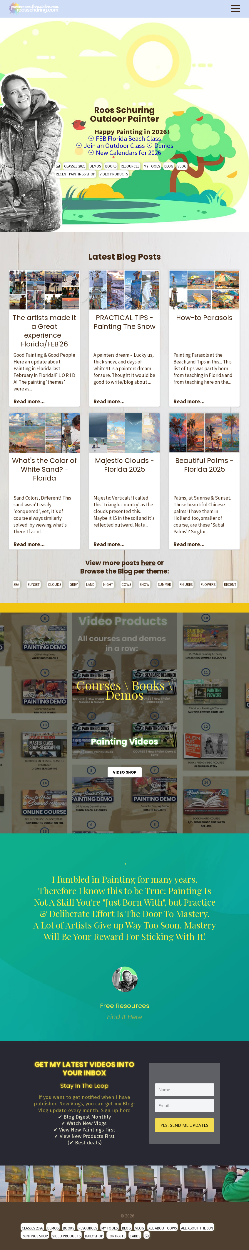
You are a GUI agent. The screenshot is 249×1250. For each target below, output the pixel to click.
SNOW (144, 583)
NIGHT (108, 583)
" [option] (124, 940)
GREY (73, 583)
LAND (90, 583)
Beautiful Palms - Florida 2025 (204, 464)
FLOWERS (208, 583)
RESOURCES (130, 165)
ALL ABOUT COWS (162, 1228)
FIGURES (186, 583)
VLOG (182, 165)
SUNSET (34, 583)
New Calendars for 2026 (128, 151)
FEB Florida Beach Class (128, 138)
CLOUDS (54, 583)
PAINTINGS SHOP (35, 1236)
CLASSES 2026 (74, 165)
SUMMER (164, 583)
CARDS (135, 1236)
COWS (126, 583)
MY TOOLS (152, 165)
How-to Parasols (204, 317)
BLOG (168, 165)
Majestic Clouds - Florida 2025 (124, 464)
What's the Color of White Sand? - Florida (44, 468)
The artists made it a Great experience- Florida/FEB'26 (44, 330)
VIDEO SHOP (124, 771)
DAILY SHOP (94, 1236)
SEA (16, 583)
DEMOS (95, 165)
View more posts (120, 561)
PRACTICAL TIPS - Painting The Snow (124, 321)
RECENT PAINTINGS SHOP (75, 173)
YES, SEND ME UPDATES (184, 1125)
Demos (165, 145)
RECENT (230, 583)
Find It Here (124, 1016)
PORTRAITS (116, 1236)
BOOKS (110, 165)
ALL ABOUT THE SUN (197, 1228)
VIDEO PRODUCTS (114, 173)
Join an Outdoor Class (114, 145)
